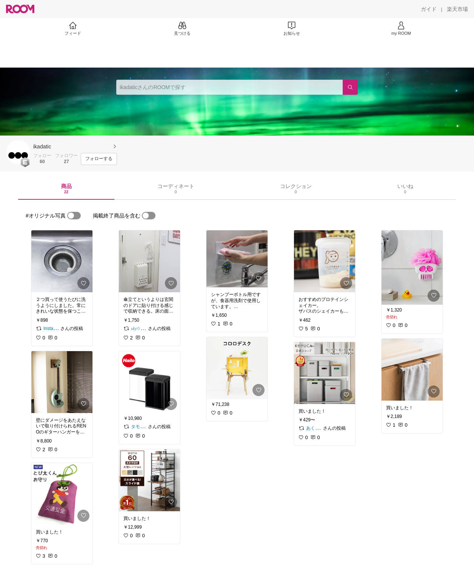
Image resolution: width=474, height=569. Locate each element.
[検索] (350, 87)
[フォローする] (99, 159)
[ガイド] (429, 9)
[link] (61, 261)
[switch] (74, 215)
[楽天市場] (457, 9)
